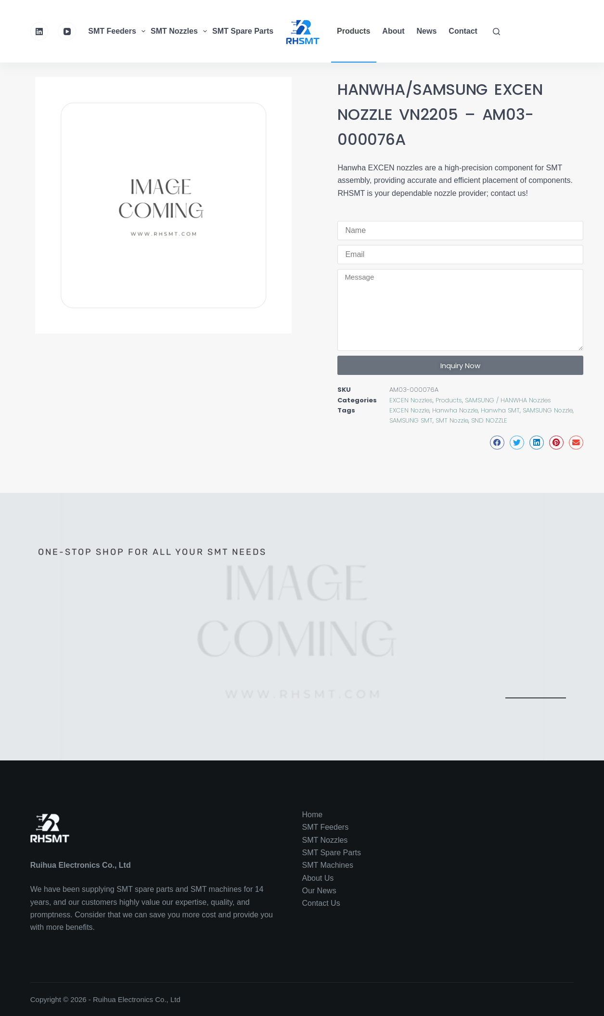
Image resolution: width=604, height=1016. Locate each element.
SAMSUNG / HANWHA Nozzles (508, 400)
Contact (463, 31)
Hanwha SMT (500, 410)
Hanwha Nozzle (455, 410)
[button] (497, 443)
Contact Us (321, 903)
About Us (318, 878)
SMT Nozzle (452, 420)
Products (353, 31)
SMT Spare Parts (248, 31)
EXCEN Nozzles (411, 400)
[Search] (496, 31)
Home (312, 814)
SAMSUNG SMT (411, 420)
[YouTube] (67, 31)
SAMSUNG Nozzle (548, 410)
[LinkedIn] (39, 31)
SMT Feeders (118, 31)
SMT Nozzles (180, 31)
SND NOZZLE (489, 420)
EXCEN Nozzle (409, 410)
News (427, 31)
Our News (319, 891)
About (393, 31)
